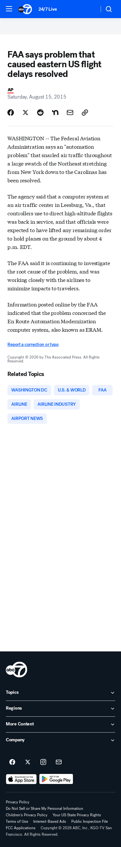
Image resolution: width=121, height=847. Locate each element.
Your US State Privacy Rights (77, 815)
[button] (9, 8)
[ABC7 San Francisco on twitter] (27, 762)
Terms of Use (17, 821)
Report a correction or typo (32, 344)
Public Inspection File (89, 821)
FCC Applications (20, 828)
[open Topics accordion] (60, 692)
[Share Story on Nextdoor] (55, 112)
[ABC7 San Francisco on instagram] (43, 762)
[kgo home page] (16, 669)
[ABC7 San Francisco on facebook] (12, 762)
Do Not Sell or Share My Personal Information (44, 808)
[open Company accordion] (60, 740)
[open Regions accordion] (60, 708)
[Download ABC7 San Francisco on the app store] (21, 779)
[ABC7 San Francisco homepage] (25, 9)
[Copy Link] (84, 112)
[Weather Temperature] (88, 9)
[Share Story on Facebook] (10, 112)
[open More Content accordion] (60, 724)
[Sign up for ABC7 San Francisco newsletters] (58, 762)
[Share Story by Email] (70, 112)
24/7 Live (47, 9)
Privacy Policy (17, 802)
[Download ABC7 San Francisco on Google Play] (56, 779)
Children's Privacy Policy (26, 815)
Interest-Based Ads (49, 821)
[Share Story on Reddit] (40, 112)
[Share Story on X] (25, 112)
